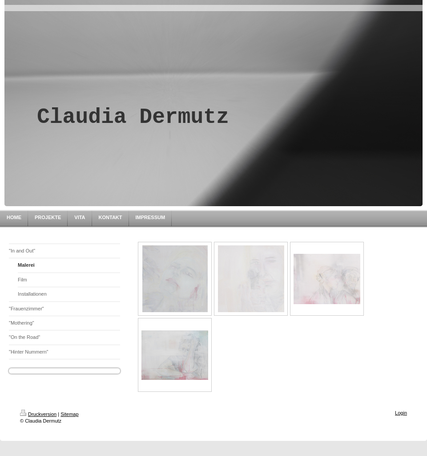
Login (401, 412)
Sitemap (69, 414)
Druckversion (38, 414)
